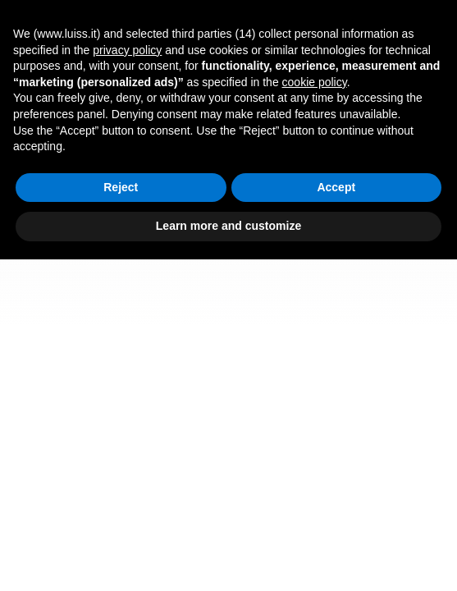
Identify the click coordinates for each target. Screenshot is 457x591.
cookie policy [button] (314, 82)
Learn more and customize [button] (228, 225)
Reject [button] (120, 187)
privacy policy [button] (127, 50)
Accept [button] (336, 187)
